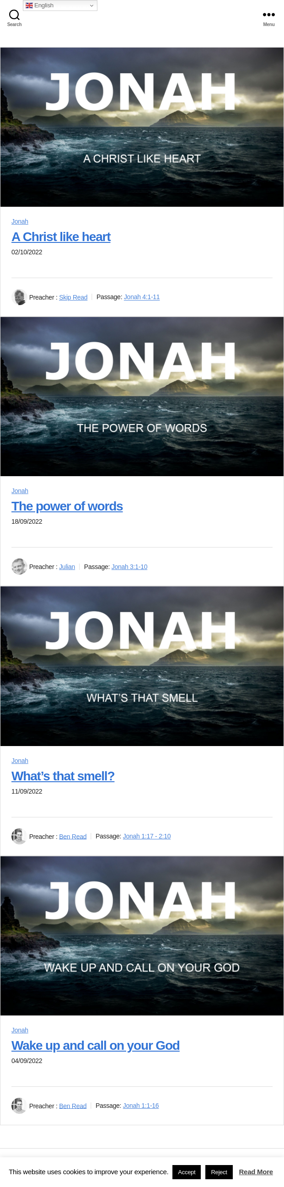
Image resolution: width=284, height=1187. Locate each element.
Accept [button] (186, 1172)
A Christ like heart (60, 237)
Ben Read (72, 836)
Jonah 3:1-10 (130, 566)
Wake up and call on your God (95, 1045)
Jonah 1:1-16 (141, 1105)
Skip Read (73, 297)
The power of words (67, 506)
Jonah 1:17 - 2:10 (147, 836)
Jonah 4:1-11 (142, 297)
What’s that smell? (62, 776)
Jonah (19, 221)
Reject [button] (219, 1172)
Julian (67, 566)
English (40, 5)
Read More (256, 1172)
